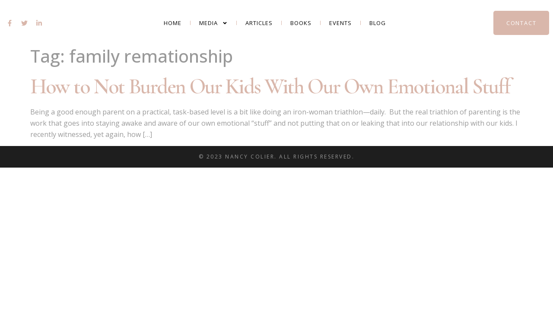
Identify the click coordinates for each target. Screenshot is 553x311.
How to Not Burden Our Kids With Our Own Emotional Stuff (270, 86)
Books (300, 23)
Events (340, 23)
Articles (259, 23)
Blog (377, 23)
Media (213, 23)
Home (172, 23)
